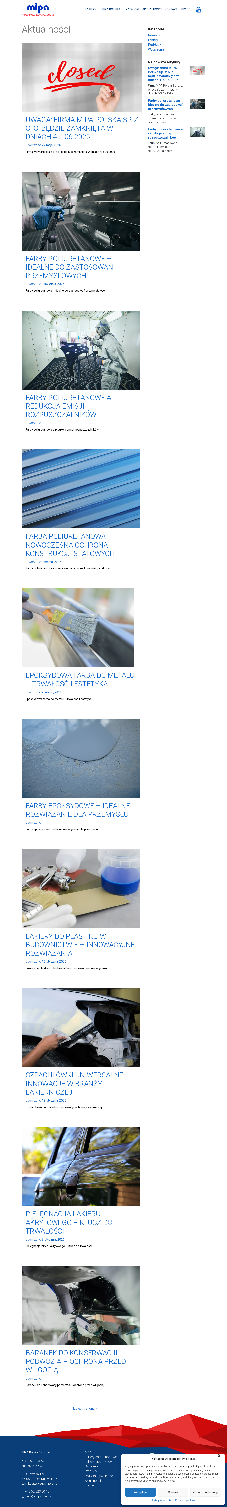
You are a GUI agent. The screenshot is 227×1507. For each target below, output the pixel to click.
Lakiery (90, 9)
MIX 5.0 (185, 9)
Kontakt (171, 9)
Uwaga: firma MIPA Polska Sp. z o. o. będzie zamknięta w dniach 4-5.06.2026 (163, 74)
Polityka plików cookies (161, 1500)
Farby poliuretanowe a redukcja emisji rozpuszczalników (165, 133)
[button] (219, 1459)
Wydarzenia (156, 49)
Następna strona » (84, 1408)
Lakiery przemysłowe (99, 1462)
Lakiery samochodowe (101, 1457)
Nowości (154, 35)
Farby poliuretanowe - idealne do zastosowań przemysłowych (166, 105)
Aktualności (152, 9)
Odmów (173, 1492)
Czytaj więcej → (41, 158)
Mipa (88, 1452)
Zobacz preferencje (206, 1492)
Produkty (91, 1471)
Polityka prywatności (186, 1500)
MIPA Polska (111, 9)
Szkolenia (91, 1466)
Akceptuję (140, 1492)
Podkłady (154, 45)
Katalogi (132, 9)
